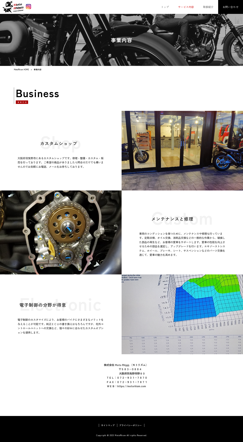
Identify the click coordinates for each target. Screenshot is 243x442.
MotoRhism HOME (21, 69)
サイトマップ (108, 425)
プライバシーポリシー (130, 425)
